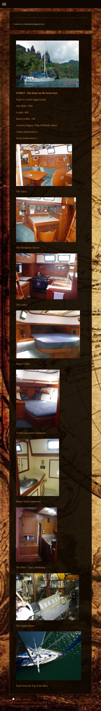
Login (86, 699)
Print (16, 699)
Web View (83, 702)
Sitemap (26, 699)
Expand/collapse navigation (50, 4)
